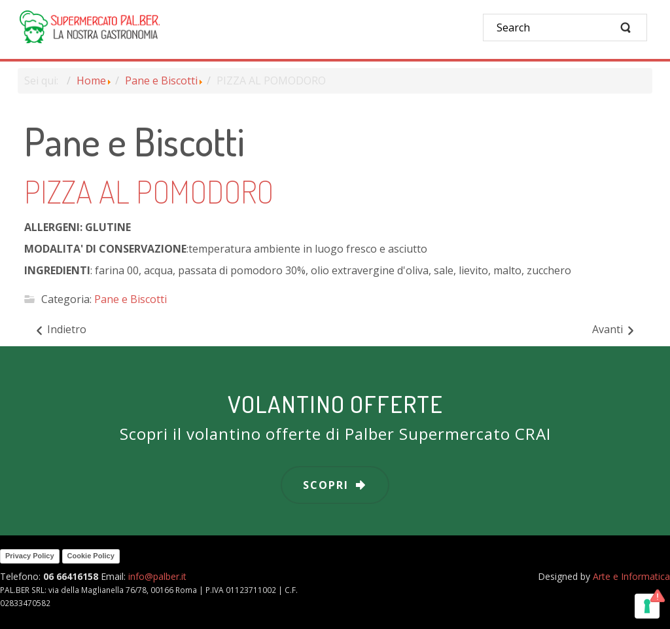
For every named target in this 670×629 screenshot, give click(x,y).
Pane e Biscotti (161, 80)
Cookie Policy (91, 556)
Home (91, 80)
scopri (326, 485)
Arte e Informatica (631, 576)
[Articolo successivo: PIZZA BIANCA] (614, 330)
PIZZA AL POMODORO (148, 191)
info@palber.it (157, 576)
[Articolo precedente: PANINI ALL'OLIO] (60, 330)
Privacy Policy (29, 556)
